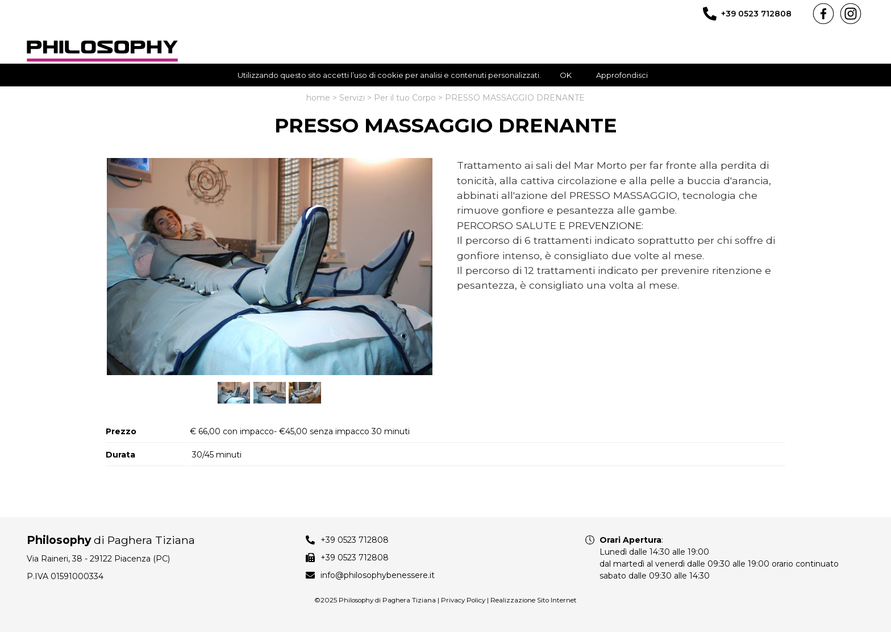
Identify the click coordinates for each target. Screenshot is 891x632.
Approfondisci (622, 75)
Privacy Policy (463, 600)
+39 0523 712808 (756, 14)
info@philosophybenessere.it (377, 575)
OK (566, 75)
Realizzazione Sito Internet (533, 600)
